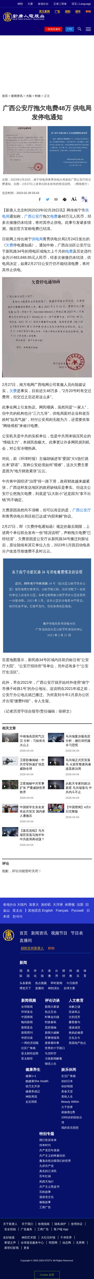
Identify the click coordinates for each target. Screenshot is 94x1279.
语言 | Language (81, 3)
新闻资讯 (17, 95)
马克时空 (50, 1053)
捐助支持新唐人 (32, 948)
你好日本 (67, 1081)
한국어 (17, 916)
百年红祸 (45, 1176)
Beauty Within (70, 1101)
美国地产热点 (77, 1043)
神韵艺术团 (29, 1237)
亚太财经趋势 (29, 1053)
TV (70, 29)
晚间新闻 (27, 1022)
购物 (51, 948)
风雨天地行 (46, 1181)
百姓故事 (45, 1191)
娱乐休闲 (68, 1070)
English (47, 910)
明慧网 (53, 1242)
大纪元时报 (48, 1237)
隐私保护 (60, 1224)
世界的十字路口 (55, 1048)
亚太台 (17, 910)
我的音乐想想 (70, 1127)
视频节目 (59, 933)
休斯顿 (70, 904)
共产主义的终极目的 (52, 1155)
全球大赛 (69, 988)
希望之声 (10, 1242)
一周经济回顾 (29, 1043)
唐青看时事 (52, 1043)
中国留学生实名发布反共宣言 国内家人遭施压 (32, 811)
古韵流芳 (74, 1017)
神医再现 (31, 1096)
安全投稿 (10, 1229)
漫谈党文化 (46, 1197)
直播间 (26, 940)
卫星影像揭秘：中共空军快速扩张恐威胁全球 (32, 764)
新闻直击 (27, 1027)
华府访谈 (27, 1037)
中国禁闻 (27, 1017)
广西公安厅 (33, 216)
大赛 (30, 3)
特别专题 (46, 1134)
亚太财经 (27, 1058)
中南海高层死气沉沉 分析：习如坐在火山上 (32, 741)
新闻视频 (28, 1000)
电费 (54, 216)
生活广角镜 (68, 1076)
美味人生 (67, 1096)
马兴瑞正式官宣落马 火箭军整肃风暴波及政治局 (78, 764)
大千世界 (67, 1107)
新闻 (23, 963)
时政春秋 (50, 1022)
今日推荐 (72, 983)
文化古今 (74, 1037)
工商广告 (45, 1207)
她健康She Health (37, 1081)
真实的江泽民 (48, 1171)
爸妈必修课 (76, 1032)
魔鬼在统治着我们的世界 (55, 1160)
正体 (56, 3)
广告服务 (26, 1229)
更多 (26, 1247)
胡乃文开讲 (33, 1086)
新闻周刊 (27, 1032)
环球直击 (27, 1011)
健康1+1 (31, 1076)
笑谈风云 (74, 1011)
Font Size (74, 199)
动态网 (66, 1242)
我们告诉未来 (48, 1140)
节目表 (77, 933)
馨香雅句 (74, 1022)
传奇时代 (45, 1145)
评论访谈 (52, 1000)
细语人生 (50, 1063)
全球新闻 (27, 1006)
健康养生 (33, 1070)
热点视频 (41, 983)
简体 (64, 3)
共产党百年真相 (49, 1150)
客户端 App (61, 1229)
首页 (5, 95)
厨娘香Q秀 (68, 1112)
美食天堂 (67, 1091)
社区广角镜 (28, 1048)
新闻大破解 (52, 1032)
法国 (80, 904)
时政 (38, 95)
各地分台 (43, 3)
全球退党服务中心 (32, 1242)
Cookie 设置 (47, 1274)
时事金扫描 (52, 1017)
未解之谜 (74, 1006)
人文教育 (76, 1000)
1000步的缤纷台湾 (71, 1120)
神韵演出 (53, 988)
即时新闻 (56, 983)
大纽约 (22, 904)
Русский (77, 910)
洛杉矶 (46, 904)
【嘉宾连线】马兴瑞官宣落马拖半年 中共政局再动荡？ (32, 835)
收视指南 (44, 1224)
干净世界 (66, 1237)
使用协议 (76, 1224)
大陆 (29, 95)
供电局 (37, 239)
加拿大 (34, 904)
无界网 (80, 1242)
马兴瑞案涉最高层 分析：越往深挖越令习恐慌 (78, 741)
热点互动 (50, 1011)
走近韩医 (31, 1101)
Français (62, 910)
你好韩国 (67, 1086)
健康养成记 (33, 1091)
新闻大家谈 (52, 1006)
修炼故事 (45, 1202)
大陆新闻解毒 (53, 1058)
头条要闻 (25, 983)
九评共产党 (46, 1166)
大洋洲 (58, 904)
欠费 (9, 245)
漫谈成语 (74, 1027)
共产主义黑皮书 (49, 1186)
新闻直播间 (54, 29)
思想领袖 (50, 1027)
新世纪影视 (11, 1247)
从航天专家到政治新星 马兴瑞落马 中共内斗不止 (79, 788)
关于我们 (27, 1224)
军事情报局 (52, 1037)
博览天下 (25, 988)
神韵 (20, 3)
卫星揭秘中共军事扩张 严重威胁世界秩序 (32, 788)
